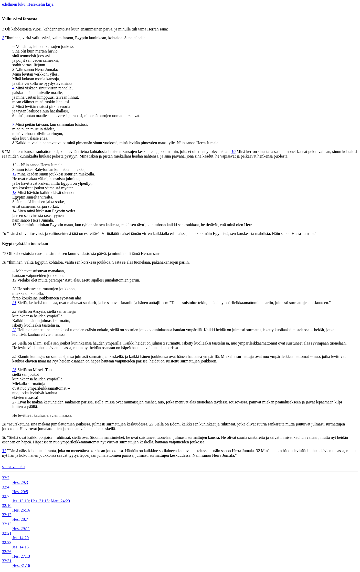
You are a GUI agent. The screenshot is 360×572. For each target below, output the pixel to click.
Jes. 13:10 (20, 501)
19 (14, 280)
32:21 (6, 533)
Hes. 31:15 (39, 501)
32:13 (6, 524)
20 (14, 289)
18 (4, 262)
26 (14, 370)
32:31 (6, 561)
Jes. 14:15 (20, 547)
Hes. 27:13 (21, 556)
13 (14, 192)
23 (14, 330)
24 (14, 343)
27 (14, 402)
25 (14, 356)
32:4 (5, 487)
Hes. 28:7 (20, 519)
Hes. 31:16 (21, 565)
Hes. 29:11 (21, 528)
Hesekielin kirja (40, 4)
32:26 (6, 551)
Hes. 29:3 (20, 482)
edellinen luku (13, 4)
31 (4, 451)
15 (14, 225)
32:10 (6, 505)
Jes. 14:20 (20, 538)
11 (14, 165)
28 (4, 424)
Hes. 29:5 (20, 492)
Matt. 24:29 (60, 501)
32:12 (6, 515)
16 (4, 233)
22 (14, 311)
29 (151, 424)
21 (14, 302)
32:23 (6, 542)
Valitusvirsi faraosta (19, 19)
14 (14, 211)
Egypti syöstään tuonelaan (25, 243)
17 (4, 253)
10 (233, 151)
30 (4, 437)
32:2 (5, 478)
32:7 (5, 496)
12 (14, 174)
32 (258, 451)
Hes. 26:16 (21, 510)
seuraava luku (13, 466)
